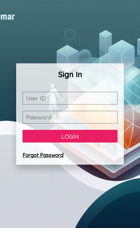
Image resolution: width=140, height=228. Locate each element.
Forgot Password (42, 155)
